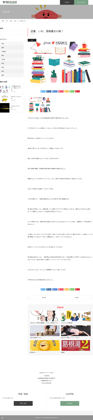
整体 (3, 55)
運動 (3, 75)
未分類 (3, 59)
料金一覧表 (23, 403)
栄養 (3, 63)
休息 (32, 40)
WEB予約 (69, 403)
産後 (3, 67)
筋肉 (3, 71)
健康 (3, 47)
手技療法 (4, 51)
